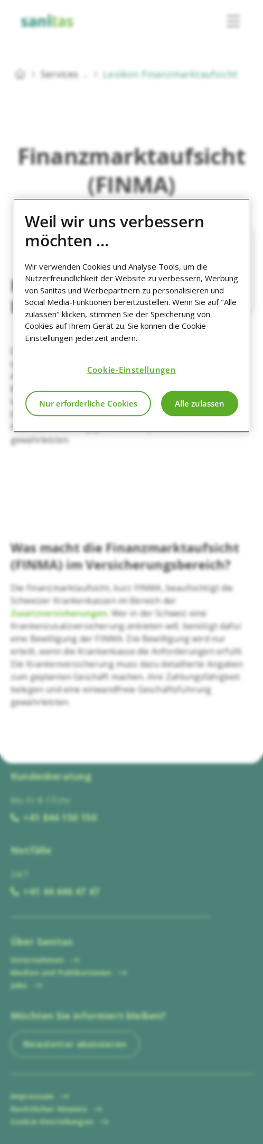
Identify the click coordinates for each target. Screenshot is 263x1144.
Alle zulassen (199, 403)
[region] (131, 315)
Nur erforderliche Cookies (88, 403)
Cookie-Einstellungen (131, 369)
